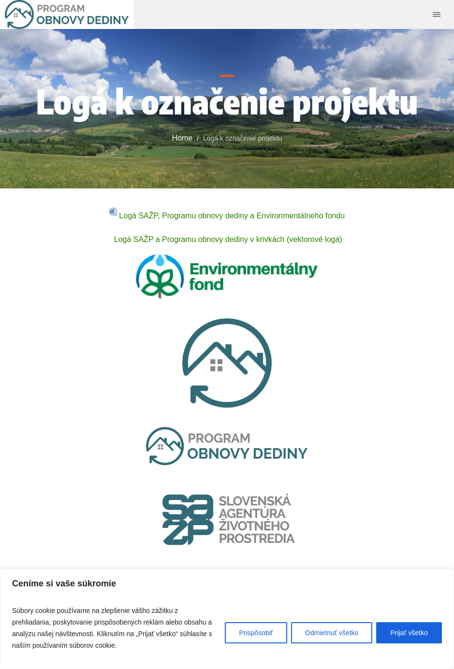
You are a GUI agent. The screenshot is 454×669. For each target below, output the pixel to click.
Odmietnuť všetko (331, 633)
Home (182, 138)
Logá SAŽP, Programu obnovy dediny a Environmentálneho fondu (227, 216)
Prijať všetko (409, 633)
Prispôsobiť (256, 633)
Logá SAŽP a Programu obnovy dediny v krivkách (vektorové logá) (227, 239)
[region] (227, 619)
